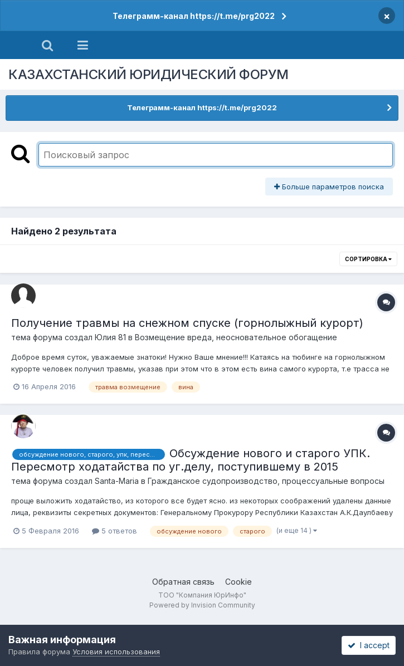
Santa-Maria (117, 481)
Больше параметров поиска (329, 186)
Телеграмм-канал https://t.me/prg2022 (194, 16)
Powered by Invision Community (202, 605)
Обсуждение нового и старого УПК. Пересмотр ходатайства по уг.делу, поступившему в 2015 (190, 460)
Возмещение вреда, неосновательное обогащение (236, 337)
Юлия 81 (110, 337)
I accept (369, 645)
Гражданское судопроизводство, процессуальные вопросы (266, 481)
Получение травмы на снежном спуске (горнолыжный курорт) (187, 323)
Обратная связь (183, 581)
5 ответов (114, 530)
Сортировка (368, 259)
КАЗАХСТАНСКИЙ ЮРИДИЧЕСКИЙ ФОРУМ (148, 74)
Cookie (238, 581)
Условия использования (116, 651)
